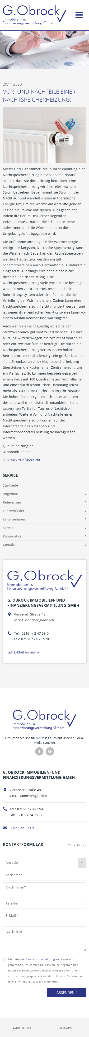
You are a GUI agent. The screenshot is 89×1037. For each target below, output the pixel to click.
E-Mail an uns (21, 652)
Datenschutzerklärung (40, 959)
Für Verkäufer (13, 510)
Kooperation (12, 536)
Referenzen (12, 502)
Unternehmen (14, 519)
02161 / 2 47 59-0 (35, 633)
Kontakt (9, 544)
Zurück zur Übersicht (23, 460)
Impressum (64, 1027)
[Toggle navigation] (79, 14)
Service (8, 527)
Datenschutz (22, 1027)
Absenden (65, 992)
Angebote (10, 494)
